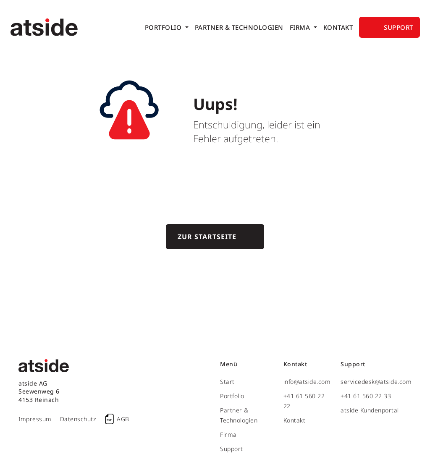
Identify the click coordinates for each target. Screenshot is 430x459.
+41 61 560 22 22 (304, 401)
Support (398, 27)
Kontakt (338, 27)
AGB (123, 419)
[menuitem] (167, 27)
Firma (301, 27)
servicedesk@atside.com (376, 382)
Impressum (35, 419)
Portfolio (164, 27)
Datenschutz (78, 419)
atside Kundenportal (370, 410)
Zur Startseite (207, 236)
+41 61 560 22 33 (366, 396)
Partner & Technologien (239, 27)
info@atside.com (307, 382)
